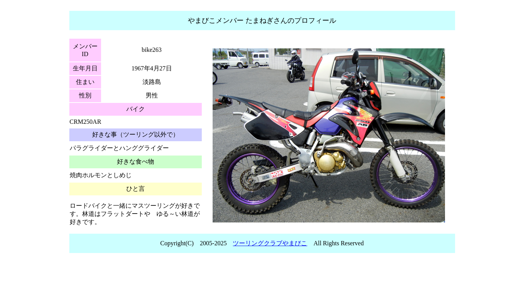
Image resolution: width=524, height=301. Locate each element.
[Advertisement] (262, 279)
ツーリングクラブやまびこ (270, 243)
